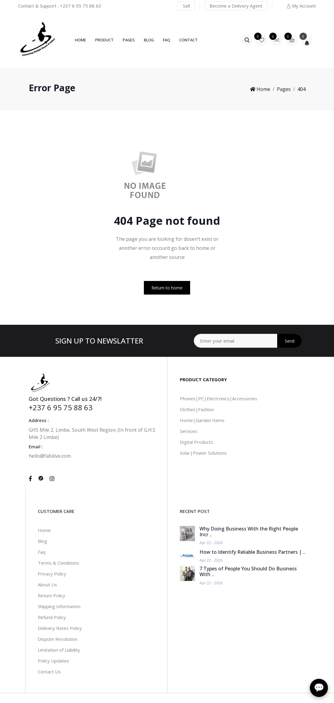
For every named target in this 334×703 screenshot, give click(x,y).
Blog (149, 40)
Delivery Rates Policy (60, 628)
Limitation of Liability (59, 650)
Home (80, 40)
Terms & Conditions (58, 563)
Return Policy (51, 595)
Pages (129, 40)
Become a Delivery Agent (235, 6)
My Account (301, 6)
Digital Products (196, 442)
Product (104, 40)
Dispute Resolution (57, 639)
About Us (47, 585)
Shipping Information (59, 606)
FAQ (166, 40)
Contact (188, 40)
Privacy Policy (52, 574)
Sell (186, 6)
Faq (41, 552)
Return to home (167, 288)
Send (289, 341)
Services (188, 431)
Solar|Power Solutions (203, 453)
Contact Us (49, 672)
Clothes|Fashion (197, 409)
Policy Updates (53, 661)
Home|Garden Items (202, 420)
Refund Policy (52, 617)
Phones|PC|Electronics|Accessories (218, 398)
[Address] (248, 341)
